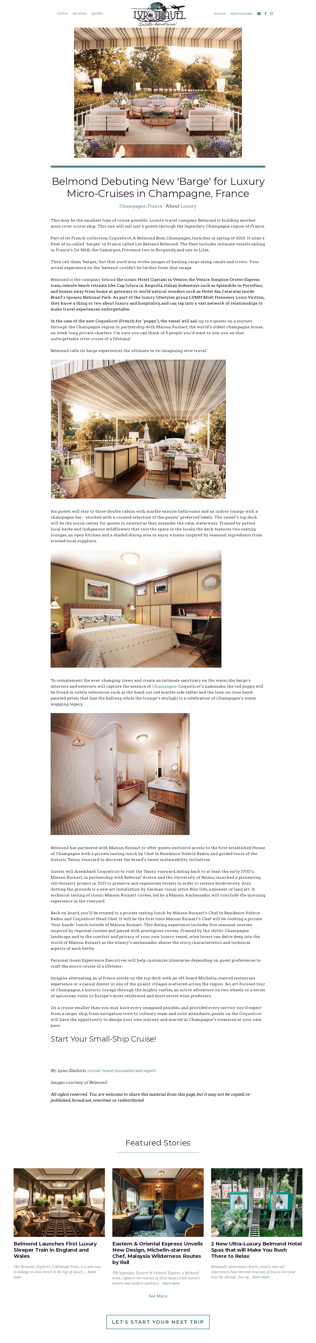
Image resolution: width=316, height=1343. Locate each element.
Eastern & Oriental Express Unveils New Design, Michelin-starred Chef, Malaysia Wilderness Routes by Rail (157, 1253)
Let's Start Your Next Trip (158, 1322)
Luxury (188, 206)
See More (158, 1296)
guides (97, 13)
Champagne (164, 686)
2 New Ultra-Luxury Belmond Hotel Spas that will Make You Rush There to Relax (256, 1250)
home (62, 13)
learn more (171, 1283)
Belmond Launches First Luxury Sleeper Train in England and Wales (55, 1250)
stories (220, 13)
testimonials (241, 13)
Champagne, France (140, 206)
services (80, 13)
